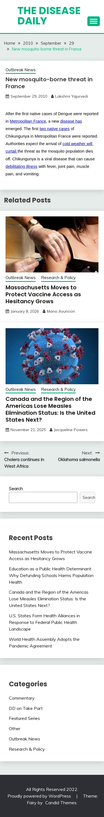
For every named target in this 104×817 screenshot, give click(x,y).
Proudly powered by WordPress (39, 796)
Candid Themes (61, 802)
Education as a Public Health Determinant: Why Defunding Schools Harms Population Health (51, 575)
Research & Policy (58, 277)
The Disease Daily (49, 15)
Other (14, 728)
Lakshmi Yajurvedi (71, 96)
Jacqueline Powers (71, 429)
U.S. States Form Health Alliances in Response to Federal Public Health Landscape (44, 622)
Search (16, 488)
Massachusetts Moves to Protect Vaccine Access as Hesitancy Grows (43, 294)
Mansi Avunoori (61, 311)
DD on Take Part (26, 708)
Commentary (22, 698)
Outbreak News (21, 69)
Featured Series (24, 718)
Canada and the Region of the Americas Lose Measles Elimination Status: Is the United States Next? (50, 409)
